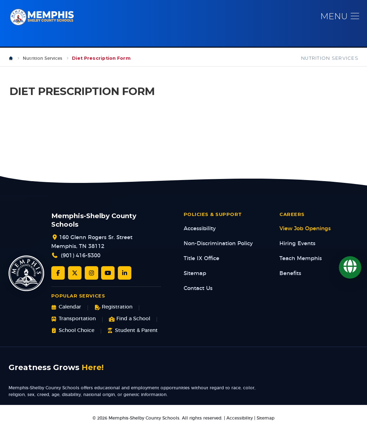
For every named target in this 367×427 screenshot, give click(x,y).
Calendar (66, 308)
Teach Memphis (300, 259)
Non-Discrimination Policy (218, 244)
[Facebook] (58, 273)
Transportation (73, 319)
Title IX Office (201, 259)
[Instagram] (91, 273)
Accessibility (200, 229)
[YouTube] (108, 273)
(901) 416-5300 (80, 256)
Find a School (129, 319)
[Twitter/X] (75, 273)
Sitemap (195, 273)
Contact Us (198, 288)
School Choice (72, 331)
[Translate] (350, 267)
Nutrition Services (42, 59)
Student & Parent (133, 331)
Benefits (290, 273)
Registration (113, 308)
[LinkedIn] (124, 273)
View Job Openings (305, 229)
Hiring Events (297, 244)
